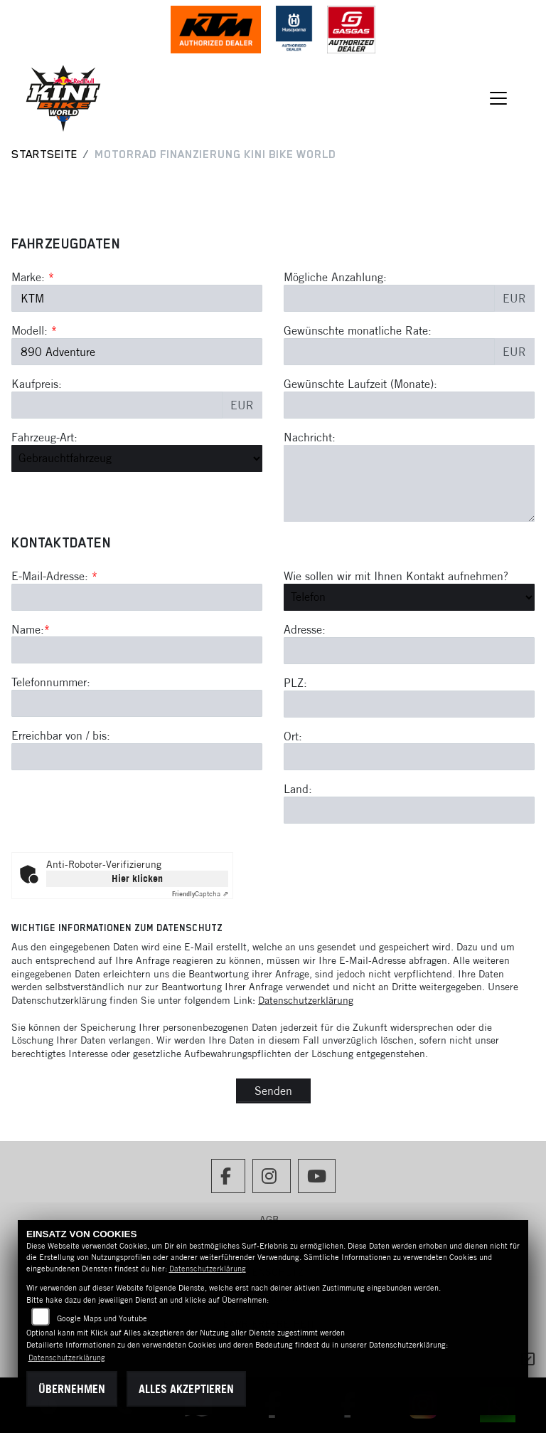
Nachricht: (310, 437)
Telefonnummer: (50, 683)
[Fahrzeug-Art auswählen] (136, 458)
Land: (298, 789)
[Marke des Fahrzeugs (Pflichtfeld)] (136, 298)
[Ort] (409, 757)
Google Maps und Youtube (102, 1318)
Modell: (29, 330)
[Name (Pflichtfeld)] (136, 650)
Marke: (28, 277)
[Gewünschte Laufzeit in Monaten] (409, 405)
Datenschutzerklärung (305, 1000)
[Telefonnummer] (136, 703)
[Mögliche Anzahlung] (389, 298)
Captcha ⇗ (200, 893)
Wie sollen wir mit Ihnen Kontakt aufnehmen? (396, 576)
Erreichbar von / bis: (60, 735)
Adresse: (305, 629)
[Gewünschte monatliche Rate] (389, 351)
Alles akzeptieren (186, 1389)
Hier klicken (137, 878)
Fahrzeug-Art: (44, 437)
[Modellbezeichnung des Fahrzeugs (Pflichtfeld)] (136, 351)
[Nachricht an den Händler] (409, 483)
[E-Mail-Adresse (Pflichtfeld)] (136, 597)
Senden (273, 1090)
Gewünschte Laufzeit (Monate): (360, 384)
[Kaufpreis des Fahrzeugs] (117, 405)
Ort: (293, 736)
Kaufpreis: (36, 384)
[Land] (409, 810)
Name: (27, 629)
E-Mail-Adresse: (54, 576)
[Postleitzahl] (409, 704)
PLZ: (295, 683)
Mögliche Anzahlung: (335, 277)
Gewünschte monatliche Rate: (358, 330)
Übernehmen (71, 1389)
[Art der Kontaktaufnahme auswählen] (409, 597)
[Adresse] (409, 650)
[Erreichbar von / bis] (136, 756)
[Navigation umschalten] (499, 98)
